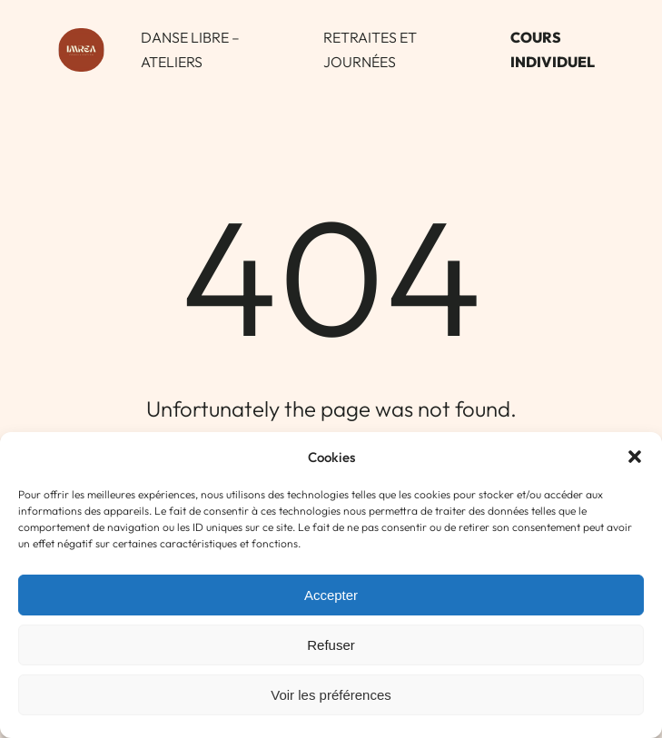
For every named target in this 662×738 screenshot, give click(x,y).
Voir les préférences (331, 695)
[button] (635, 457)
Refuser (331, 645)
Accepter (331, 595)
